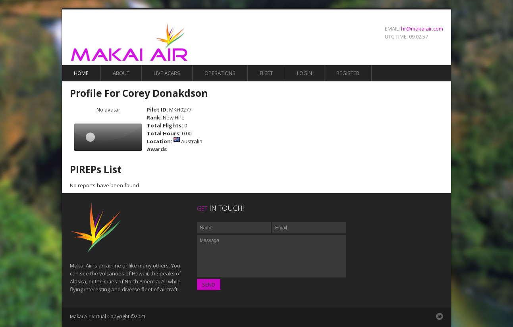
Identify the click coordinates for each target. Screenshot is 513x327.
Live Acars (167, 73)
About (121, 73)
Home (81, 73)
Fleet (266, 73)
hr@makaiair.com (422, 28)
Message (271, 256)
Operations (219, 73)
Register (347, 73)
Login (304, 73)
